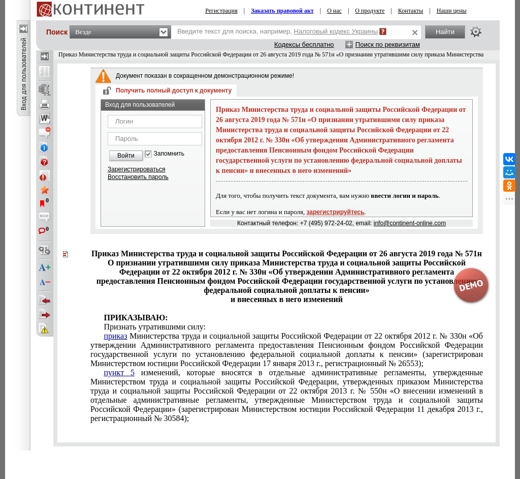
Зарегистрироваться (136, 169)
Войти (126, 155)
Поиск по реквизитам (387, 44)
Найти (445, 32)
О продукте (369, 10)
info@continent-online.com (410, 223)
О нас (334, 10)
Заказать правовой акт (282, 10)
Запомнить (169, 154)
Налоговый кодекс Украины (336, 31)
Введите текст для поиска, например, (277, 31)
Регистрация (221, 10)
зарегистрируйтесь (336, 212)
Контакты (411, 10)
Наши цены (452, 10)
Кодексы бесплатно (304, 44)
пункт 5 (119, 372)
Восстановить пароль (138, 177)
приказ (115, 336)
